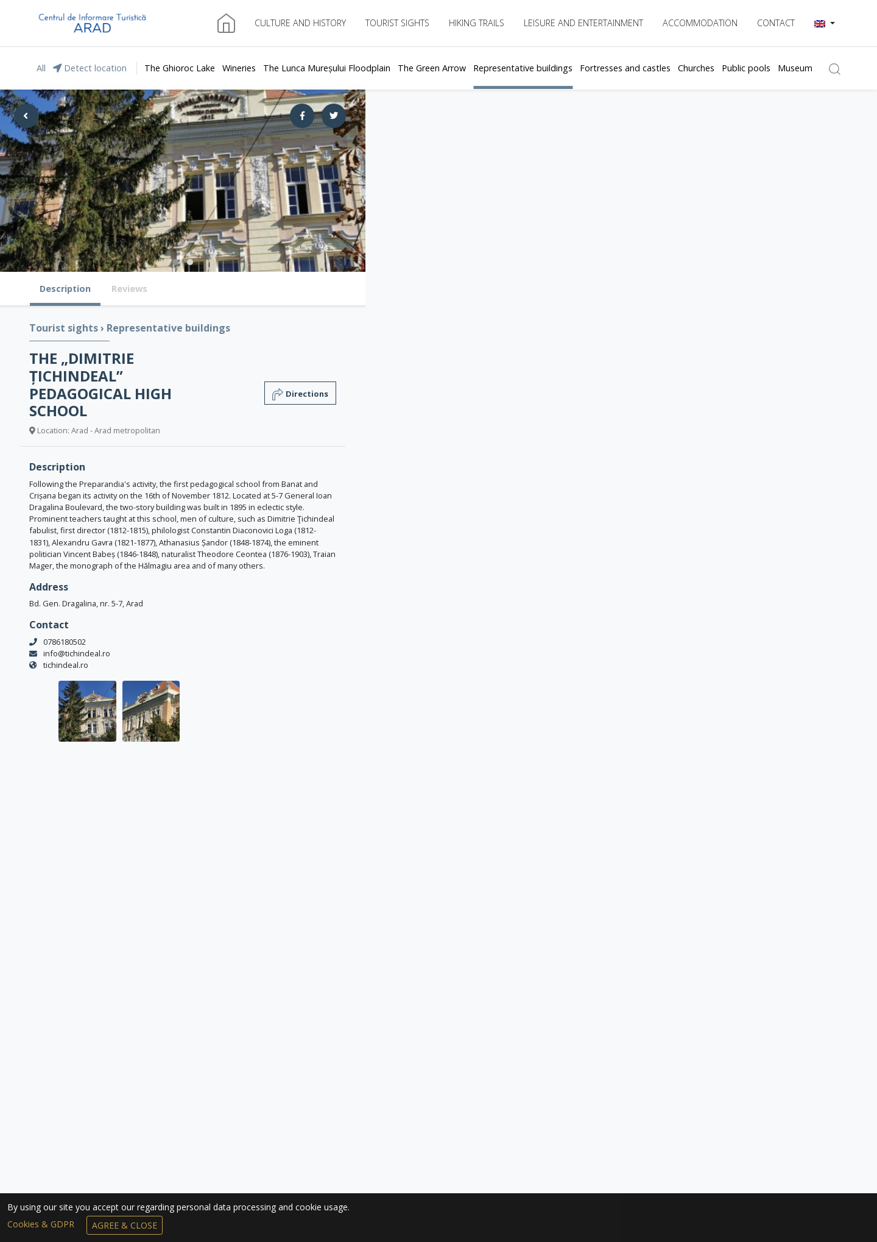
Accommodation (700, 23)
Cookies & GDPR (42, 1224)
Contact (776, 23)
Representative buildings (522, 68)
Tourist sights (397, 23)
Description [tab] (65, 288)
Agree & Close (124, 1225)
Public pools (746, 68)
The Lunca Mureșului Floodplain (326, 68)
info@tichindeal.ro (76, 653)
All (41, 68)
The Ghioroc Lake (179, 68)
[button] (824, 23)
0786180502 (64, 641)
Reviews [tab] (129, 288)
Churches (696, 68)
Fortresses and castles (625, 68)
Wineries (239, 68)
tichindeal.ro (65, 664)
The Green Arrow (432, 68)
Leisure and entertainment (583, 23)
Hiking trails (476, 23)
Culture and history (300, 23)
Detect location (90, 68)
